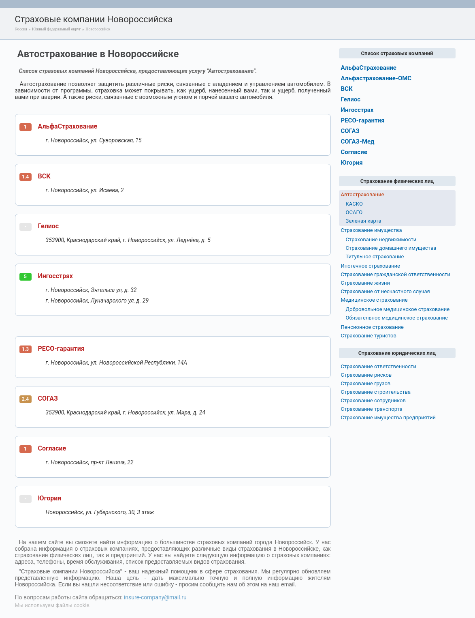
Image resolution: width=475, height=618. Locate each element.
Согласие (52, 448)
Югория (50, 498)
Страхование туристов (368, 336)
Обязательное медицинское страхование (397, 318)
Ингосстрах (55, 276)
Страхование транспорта (372, 409)
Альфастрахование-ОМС (376, 78)
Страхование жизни (365, 283)
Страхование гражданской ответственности (395, 274)
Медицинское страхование (374, 300)
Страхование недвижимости (381, 239)
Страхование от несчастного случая (385, 291)
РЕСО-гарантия (61, 348)
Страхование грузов (366, 383)
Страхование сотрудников (373, 400)
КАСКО (354, 204)
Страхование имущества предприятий (388, 417)
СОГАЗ (48, 398)
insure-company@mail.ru (155, 597)
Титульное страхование (375, 256)
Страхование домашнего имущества (391, 248)
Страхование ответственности (378, 366)
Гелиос (48, 226)
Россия (21, 29)
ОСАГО (354, 212)
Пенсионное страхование (372, 327)
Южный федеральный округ (56, 29)
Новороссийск (97, 29)
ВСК (44, 176)
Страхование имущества (371, 230)
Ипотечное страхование (370, 266)
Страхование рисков (366, 375)
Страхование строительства (376, 392)
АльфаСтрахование (68, 126)
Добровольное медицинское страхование (398, 309)
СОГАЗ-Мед (358, 141)
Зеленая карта (363, 221)
